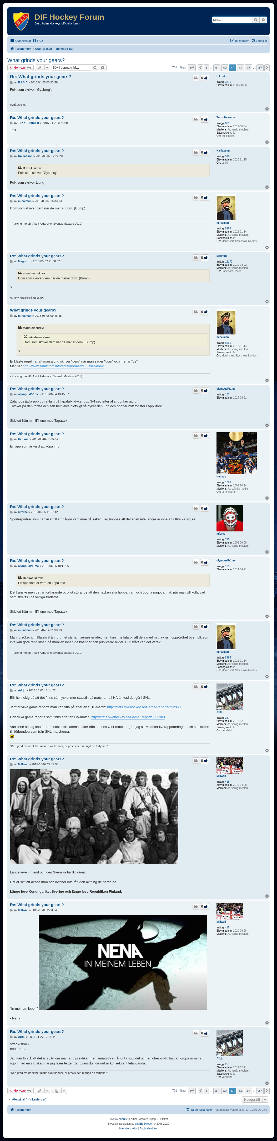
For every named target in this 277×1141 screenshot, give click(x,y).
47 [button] (260, 67)
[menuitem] (37, 41)
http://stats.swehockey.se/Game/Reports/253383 (128, 717)
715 (227, 539)
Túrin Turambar (226, 117)
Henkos (221, 476)
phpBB (123, 1119)
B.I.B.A (220, 76)
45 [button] (248, 67)
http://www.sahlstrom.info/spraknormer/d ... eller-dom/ (63, 366)
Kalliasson (223, 150)
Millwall (221, 776)
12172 (229, 261)
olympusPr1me (225, 388)
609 (227, 123)
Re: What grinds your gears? (40, 76)
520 (227, 156)
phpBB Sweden (144, 1123)
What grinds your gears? (36, 60)
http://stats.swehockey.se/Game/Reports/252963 (143, 707)
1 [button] (206, 67)
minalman (222, 222)
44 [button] (241, 67)
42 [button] (225, 67)
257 (227, 717)
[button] (192, 67)
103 (227, 394)
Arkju (219, 712)
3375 (228, 82)
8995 (228, 228)
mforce (220, 533)
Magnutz (221, 255)
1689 (228, 482)
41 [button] (217, 67)
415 (227, 781)
